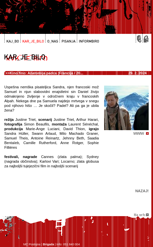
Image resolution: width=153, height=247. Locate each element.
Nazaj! (142, 191)
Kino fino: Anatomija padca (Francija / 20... (46, 73)
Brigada (48, 244)
